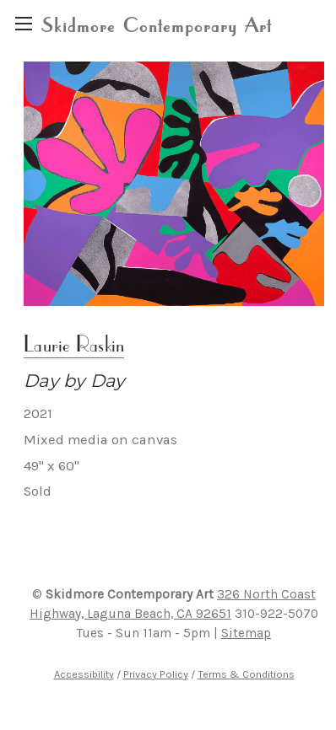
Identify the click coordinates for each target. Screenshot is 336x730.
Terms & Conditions (246, 674)
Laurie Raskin (74, 343)
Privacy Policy (155, 674)
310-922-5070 (276, 613)
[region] (23, 23)
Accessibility (84, 674)
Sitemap (246, 633)
